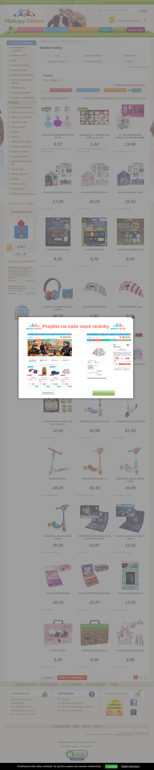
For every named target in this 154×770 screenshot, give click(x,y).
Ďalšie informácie (130, 766)
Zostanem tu (49, 420)
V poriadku (111, 766)
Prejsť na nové (104, 420)
